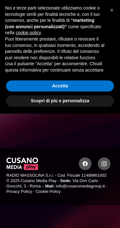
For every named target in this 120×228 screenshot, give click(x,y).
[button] (112, 10)
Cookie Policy (47, 191)
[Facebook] (85, 163)
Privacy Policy (19, 191)
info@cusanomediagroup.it (80, 186)
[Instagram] (104, 163)
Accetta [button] (60, 85)
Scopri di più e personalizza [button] (60, 100)
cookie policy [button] (28, 32)
